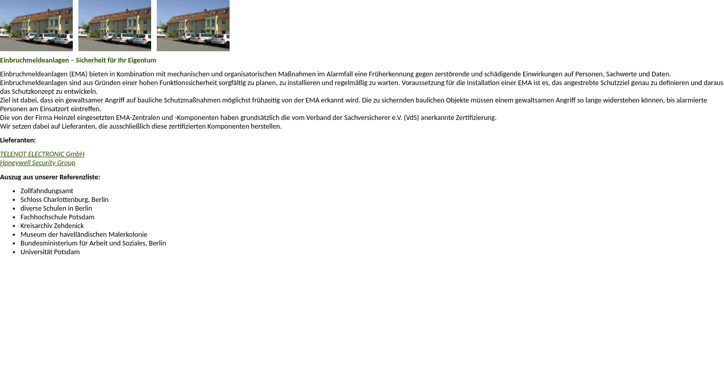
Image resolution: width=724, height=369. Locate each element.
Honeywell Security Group (37, 162)
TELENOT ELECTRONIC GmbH (42, 154)
